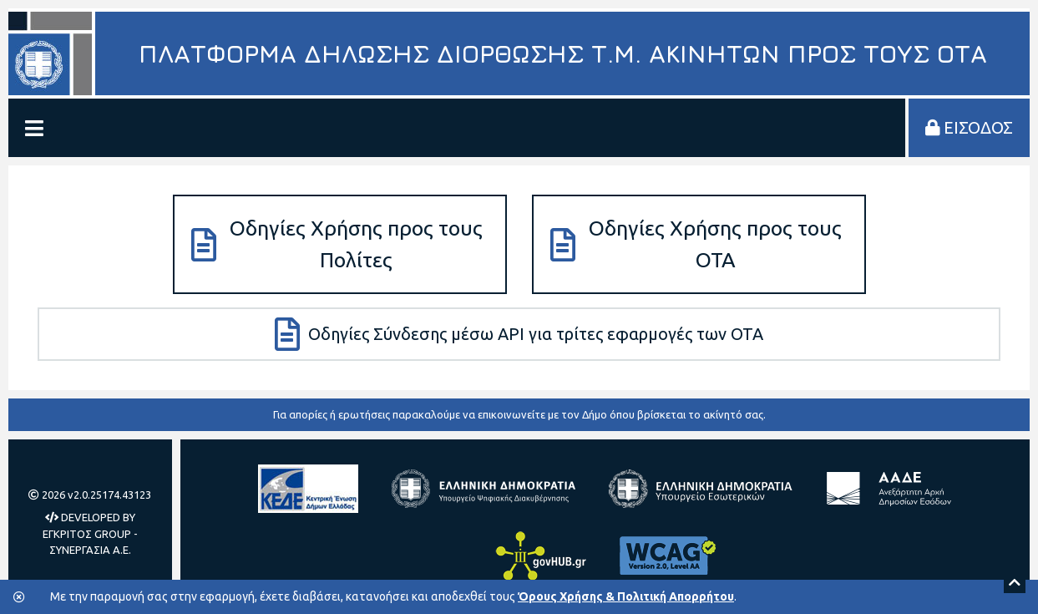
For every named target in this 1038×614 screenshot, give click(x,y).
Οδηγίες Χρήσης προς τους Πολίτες (337, 243)
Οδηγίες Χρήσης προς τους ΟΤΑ (696, 243)
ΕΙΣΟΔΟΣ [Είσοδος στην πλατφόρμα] (969, 127)
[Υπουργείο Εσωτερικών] (700, 488)
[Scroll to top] (1014, 582)
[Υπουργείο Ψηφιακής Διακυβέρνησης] (483, 488)
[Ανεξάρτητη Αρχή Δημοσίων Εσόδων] (888, 489)
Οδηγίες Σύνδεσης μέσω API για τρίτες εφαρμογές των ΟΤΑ (519, 334)
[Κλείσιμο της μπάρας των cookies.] (19, 597)
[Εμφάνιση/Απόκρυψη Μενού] (34, 128)
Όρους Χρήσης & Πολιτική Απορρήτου (626, 596)
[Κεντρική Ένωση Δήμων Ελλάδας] (308, 488)
